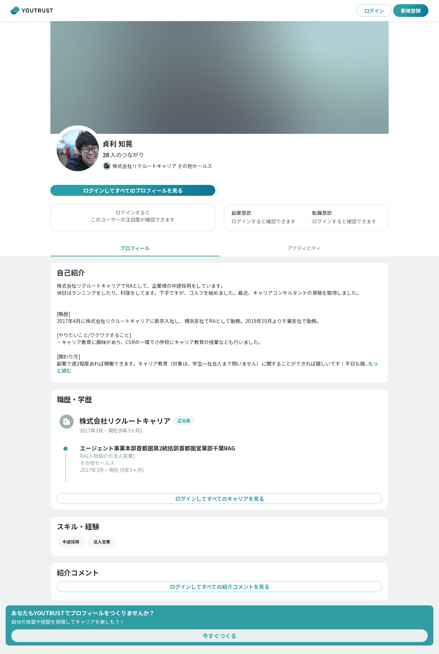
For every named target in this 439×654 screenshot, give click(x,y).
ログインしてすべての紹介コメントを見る (219, 586)
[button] (123, 154)
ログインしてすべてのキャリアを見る (219, 498)
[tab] (135, 247)
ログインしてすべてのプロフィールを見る (132, 190)
